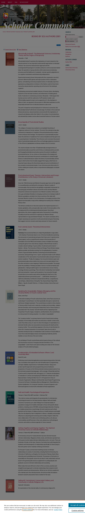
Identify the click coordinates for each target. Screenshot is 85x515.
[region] (42, 507)
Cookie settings (27, 510)
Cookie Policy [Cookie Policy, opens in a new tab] (58, 510)
